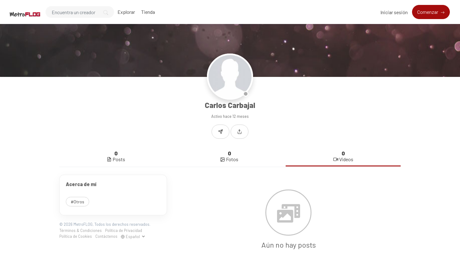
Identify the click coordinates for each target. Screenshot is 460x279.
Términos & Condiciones (80, 230)
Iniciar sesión (394, 12)
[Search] (79, 12)
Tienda (148, 12)
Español (131, 236)
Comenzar (428, 12)
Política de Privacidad (123, 230)
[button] (239, 132)
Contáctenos (106, 236)
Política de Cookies (75, 236)
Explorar (126, 12)
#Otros (77, 201)
